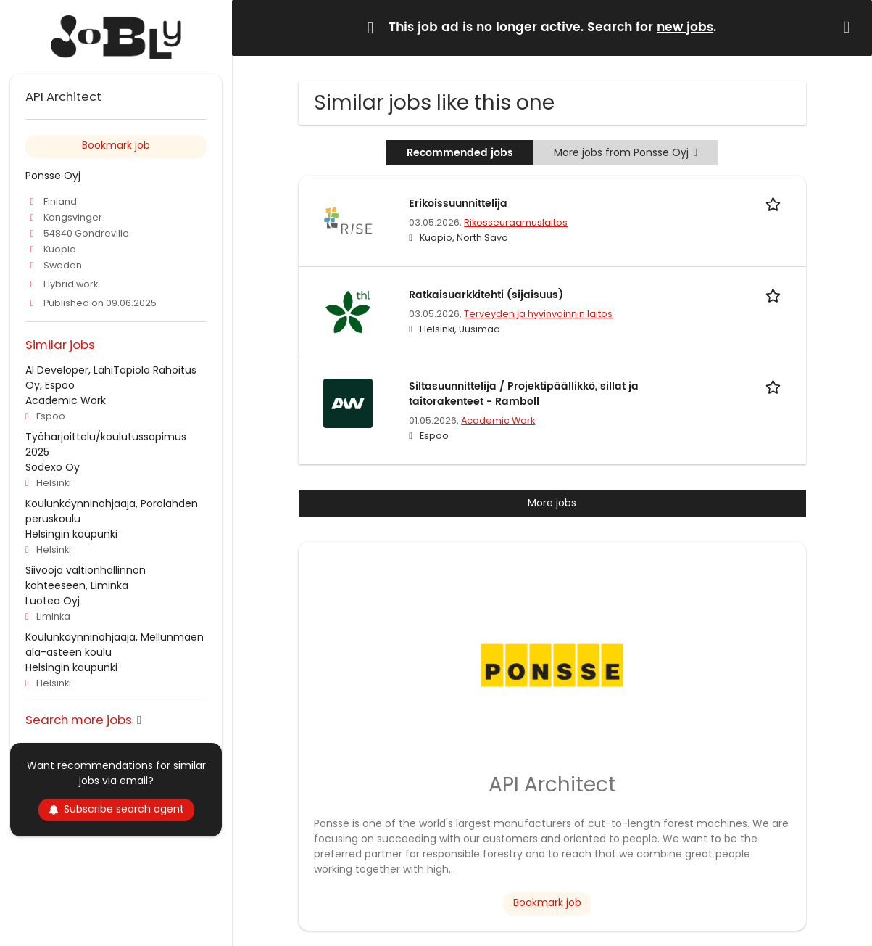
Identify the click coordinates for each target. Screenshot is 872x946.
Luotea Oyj (52, 600)
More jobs (552, 502)
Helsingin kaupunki (71, 534)
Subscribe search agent (116, 809)
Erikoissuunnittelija (458, 203)
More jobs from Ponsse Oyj (625, 152)
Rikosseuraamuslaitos (516, 222)
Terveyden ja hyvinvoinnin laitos (538, 314)
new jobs (685, 27)
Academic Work (498, 420)
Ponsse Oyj (52, 175)
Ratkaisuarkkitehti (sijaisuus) (486, 295)
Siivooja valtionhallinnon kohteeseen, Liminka (85, 578)
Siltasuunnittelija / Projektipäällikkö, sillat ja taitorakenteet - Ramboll (524, 394)
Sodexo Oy (52, 467)
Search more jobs (78, 719)
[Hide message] (849, 27)
